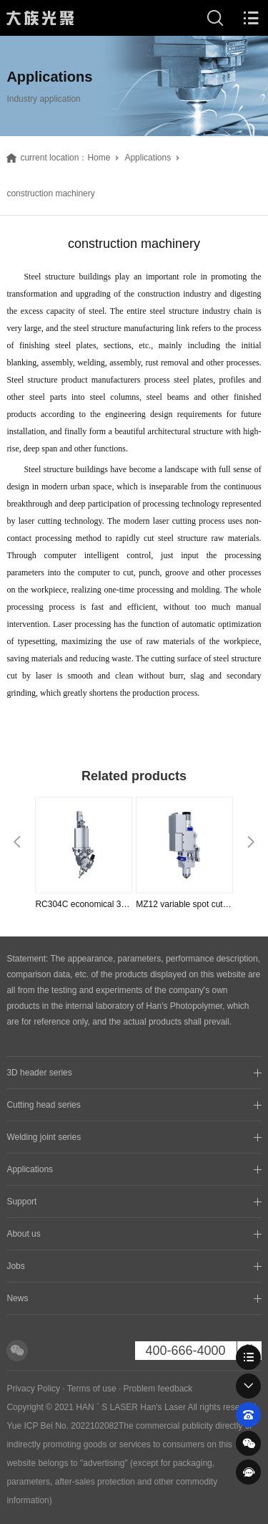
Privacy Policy (33, 1389)
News (17, 1298)
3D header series (38, 1073)
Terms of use (91, 1389)
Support (21, 1202)
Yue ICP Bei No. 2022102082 (62, 1426)
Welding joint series (43, 1137)
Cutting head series (43, 1105)
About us (23, 1234)
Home (98, 158)
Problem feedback (158, 1389)
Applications (147, 158)
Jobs (15, 1266)
